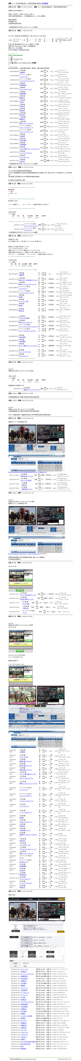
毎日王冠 (22, 115)
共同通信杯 (22, 85)
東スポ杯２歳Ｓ (26, 1044)
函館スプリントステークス (32, 389)
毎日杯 (21, 305)
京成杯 (21, 297)
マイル (25, 612)
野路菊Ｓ (24, 1048)
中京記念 (22, 161)
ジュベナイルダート (26, 796)
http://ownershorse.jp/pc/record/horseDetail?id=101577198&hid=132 (27, 472)
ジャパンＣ (24, 988)
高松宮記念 (23, 874)
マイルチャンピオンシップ (28, 849)
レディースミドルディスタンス (28, 326)
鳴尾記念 (22, 98)
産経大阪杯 (24, 1004)
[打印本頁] (45, 3)
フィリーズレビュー (26, 812)
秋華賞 (23, 1018)
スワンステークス (25, 845)
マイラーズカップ (25, 879)
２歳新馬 (22, 72)
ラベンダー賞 (24, 757)
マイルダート (28, 230)
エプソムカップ (24, 157)
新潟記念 (22, 110)
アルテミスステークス (26, 778)
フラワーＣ (24, 1034)
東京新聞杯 (23, 866)
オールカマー (25, 992)
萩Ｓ (22, 1046)
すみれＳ (24, 1037)
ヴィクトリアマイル (25, 153)
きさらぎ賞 (25, 603)
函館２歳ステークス (26, 761)
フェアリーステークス (26, 801)
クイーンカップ (24, 806)
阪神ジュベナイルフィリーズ (27, 284)
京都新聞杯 (22, 93)
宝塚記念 (24, 971)
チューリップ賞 (23, 301)
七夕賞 (21, 102)
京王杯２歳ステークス (27, 599)
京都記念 (24, 981)
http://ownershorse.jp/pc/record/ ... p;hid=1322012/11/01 (24, 553)
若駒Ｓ (23, 1039)
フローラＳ (24, 1032)
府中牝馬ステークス (26, 476)
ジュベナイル (23, 76)
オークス (24, 1030)
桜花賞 (22, 817)
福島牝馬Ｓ (24, 976)
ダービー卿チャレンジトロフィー (29, 149)
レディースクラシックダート (27, 331)
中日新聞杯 (22, 144)
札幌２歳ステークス (26, 770)
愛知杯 (23, 985)
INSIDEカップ (24, 862)
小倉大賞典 (22, 140)
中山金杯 (22, 136)
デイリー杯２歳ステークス (28, 595)
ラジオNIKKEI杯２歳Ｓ (28, 1041)
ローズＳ (24, 1020)
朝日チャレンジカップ (26, 123)
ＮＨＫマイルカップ (26, 822)
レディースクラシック (26, 127)
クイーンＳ (24, 969)
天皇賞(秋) (24, 990)
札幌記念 (24, 1023)
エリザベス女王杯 (24, 318)
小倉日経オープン (26, 489)
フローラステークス (25, 89)
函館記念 (24, 1025)
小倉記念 (22, 106)
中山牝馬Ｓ (24, 978)
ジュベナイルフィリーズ (26, 81)
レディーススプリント (31, 226)
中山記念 (22, 870)
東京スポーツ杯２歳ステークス (28, 280)
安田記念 (26, 608)
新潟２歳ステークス (26, 765)
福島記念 (22, 119)
